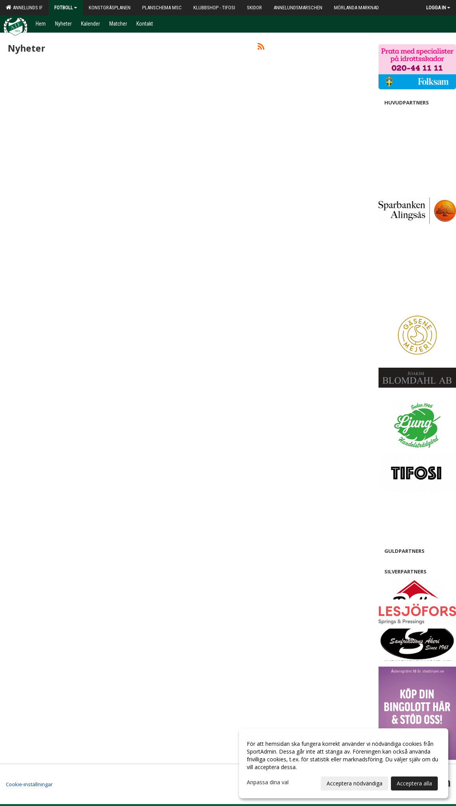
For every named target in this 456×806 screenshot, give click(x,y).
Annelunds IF (24, 7)
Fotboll (65, 7)
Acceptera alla (414, 783)
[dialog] (343, 763)
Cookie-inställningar (29, 784)
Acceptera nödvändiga (354, 783)
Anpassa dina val (268, 782)
